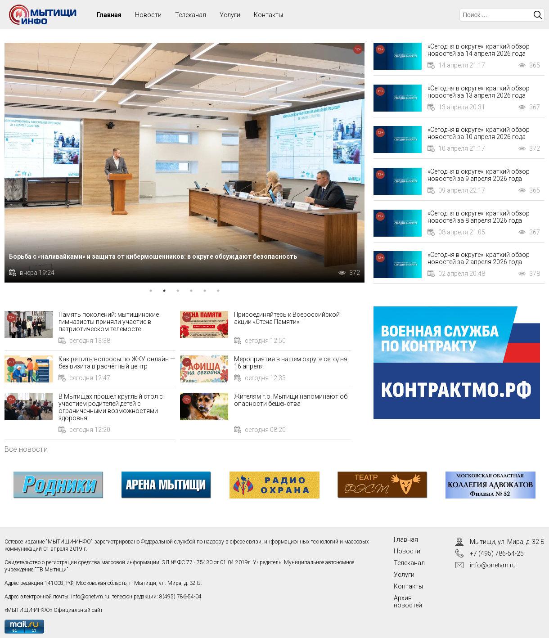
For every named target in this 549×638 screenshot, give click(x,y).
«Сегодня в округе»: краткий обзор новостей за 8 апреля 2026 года (479, 217)
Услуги (230, 14)
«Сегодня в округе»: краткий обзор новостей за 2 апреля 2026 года (479, 258)
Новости (148, 14)
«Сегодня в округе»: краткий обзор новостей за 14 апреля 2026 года (479, 50)
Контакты (268, 14)
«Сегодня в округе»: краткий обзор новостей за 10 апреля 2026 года (479, 133)
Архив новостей (408, 601)
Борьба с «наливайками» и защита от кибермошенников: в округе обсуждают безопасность (153, 256)
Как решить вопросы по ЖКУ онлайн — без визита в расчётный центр (116, 362)
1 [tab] (150, 290)
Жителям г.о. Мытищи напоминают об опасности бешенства (290, 400)
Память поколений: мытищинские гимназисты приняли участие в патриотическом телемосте (108, 321)
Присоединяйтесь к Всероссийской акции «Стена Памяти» (287, 318)
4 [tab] (191, 290)
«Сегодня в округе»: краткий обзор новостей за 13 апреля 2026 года (479, 92)
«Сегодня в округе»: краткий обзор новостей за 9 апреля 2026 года (479, 175)
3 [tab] (177, 290)
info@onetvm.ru (90, 596)
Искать (537, 15)
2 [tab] (164, 290)
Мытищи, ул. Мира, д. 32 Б (507, 541)
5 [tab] (204, 290)
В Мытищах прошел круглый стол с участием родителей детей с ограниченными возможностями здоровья (110, 407)
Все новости (26, 449)
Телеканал (190, 14)
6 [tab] (218, 290)
